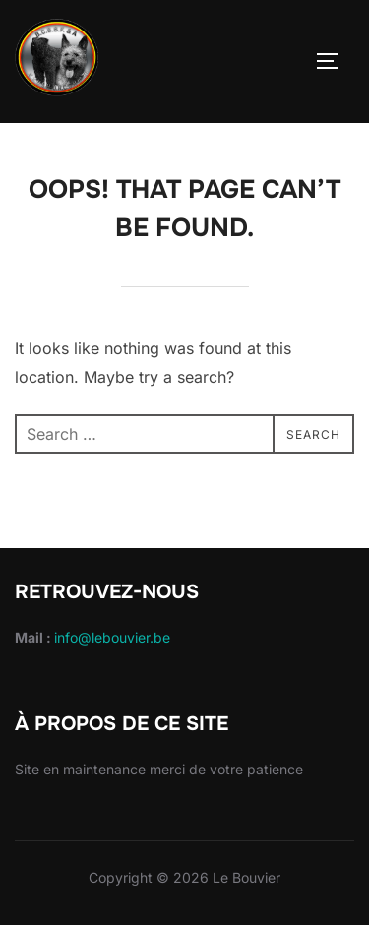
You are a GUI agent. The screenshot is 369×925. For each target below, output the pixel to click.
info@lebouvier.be (112, 637)
